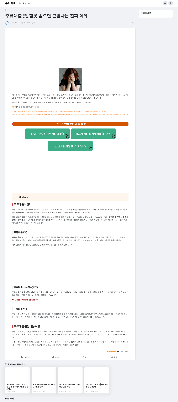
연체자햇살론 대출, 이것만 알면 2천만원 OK (44, 385)
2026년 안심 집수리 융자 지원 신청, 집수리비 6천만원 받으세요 (17, 386)
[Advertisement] (70, 51)
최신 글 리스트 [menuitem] (24, 3)
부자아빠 (10, 3)
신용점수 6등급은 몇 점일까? (26, 299)
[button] (165, 3)
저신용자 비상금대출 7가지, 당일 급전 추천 (69, 385)
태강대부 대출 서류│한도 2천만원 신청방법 (97, 385)
